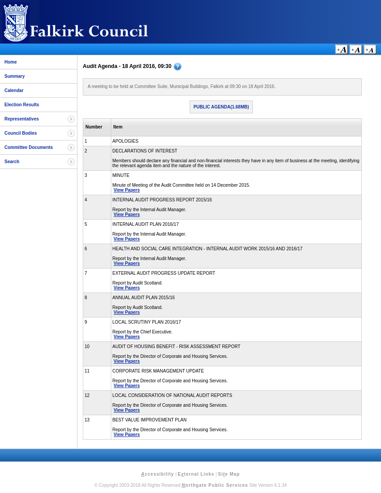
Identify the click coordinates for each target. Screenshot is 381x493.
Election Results (21, 104)
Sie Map (229, 474)
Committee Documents (28, 147)
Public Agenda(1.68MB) (221, 106)
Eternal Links (196, 474)
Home (10, 62)
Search (11, 161)
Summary (14, 76)
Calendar (14, 90)
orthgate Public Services (215, 485)
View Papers (126, 190)
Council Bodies (20, 133)
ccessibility (157, 474)
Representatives (21, 118)
